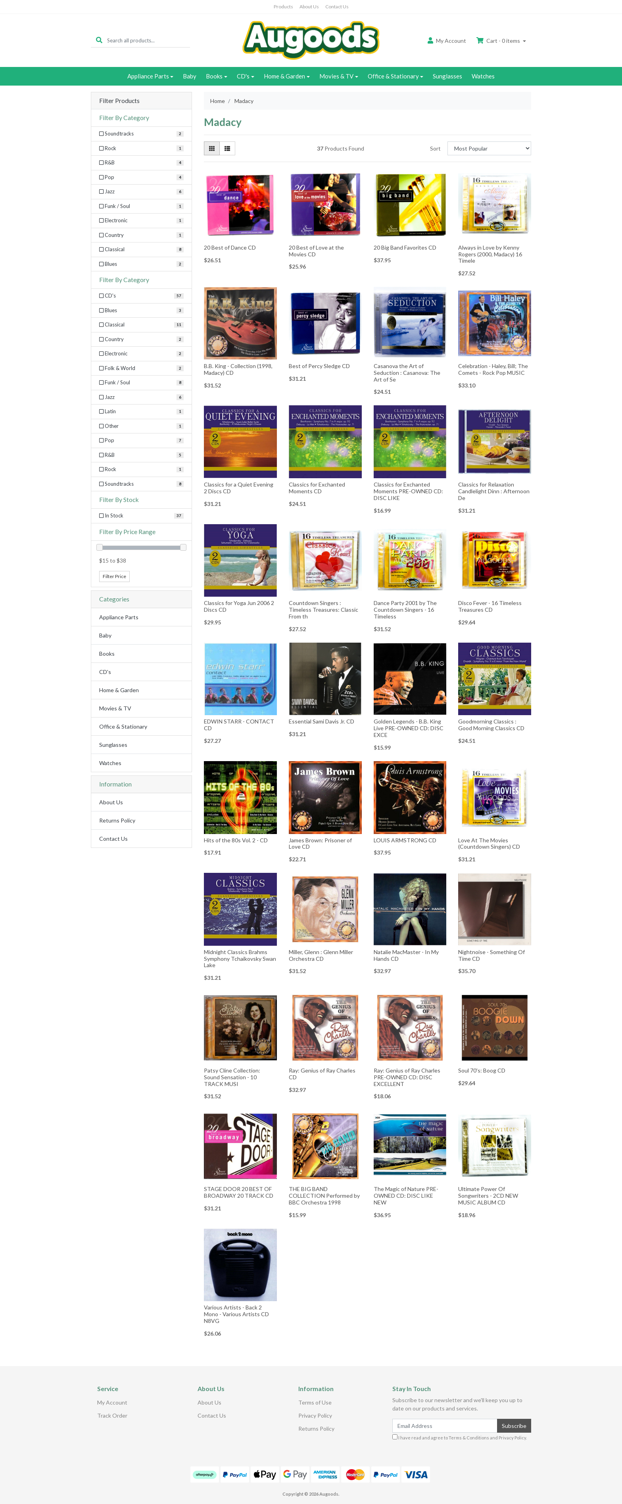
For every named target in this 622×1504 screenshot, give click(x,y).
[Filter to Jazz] (141, 397)
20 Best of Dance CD (230, 247)
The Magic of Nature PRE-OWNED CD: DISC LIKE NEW (406, 1195)
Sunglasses (447, 76)
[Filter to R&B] (141, 455)
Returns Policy (117, 820)
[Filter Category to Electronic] (141, 220)
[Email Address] (444, 1426)
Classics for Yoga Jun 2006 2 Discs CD (239, 606)
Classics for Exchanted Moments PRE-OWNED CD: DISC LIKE (408, 491)
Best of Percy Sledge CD (319, 366)
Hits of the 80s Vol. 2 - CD (236, 840)
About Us (309, 7)
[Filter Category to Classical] (141, 249)
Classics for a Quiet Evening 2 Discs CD (238, 487)
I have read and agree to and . (459, 1437)
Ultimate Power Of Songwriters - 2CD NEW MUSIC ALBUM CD (488, 1195)
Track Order (112, 1415)
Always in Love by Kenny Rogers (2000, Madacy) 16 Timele (490, 254)
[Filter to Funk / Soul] (141, 382)
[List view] (227, 148)
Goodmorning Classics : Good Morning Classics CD (491, 724)
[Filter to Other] (141, 426)
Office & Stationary (393, 76)
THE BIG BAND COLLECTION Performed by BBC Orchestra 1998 (324, 1195)
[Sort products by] (489, 148)
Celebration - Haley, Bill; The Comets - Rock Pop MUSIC (493, 369)
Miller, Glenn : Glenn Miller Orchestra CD (321, 955)
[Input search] (148, 40)
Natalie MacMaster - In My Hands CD (406, 955)
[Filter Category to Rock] (141, 148)
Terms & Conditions (469, 1437)
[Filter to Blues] (141, 310)
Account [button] (447, 40)
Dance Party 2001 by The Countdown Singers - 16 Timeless (405, 609)
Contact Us (337, 7)
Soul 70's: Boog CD (481, 1070)
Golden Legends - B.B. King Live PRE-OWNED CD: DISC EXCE (408, 728)
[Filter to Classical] (141, 324)
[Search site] (99, 40)
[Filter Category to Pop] (141, 177)
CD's (243, 76)
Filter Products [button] (119, 100)
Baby (189, 76)
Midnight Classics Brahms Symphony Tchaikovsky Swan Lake (240, 959)
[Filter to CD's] (141, 295)
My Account (112, 1402)
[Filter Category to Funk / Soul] (141, 206)
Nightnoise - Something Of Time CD (491, 955)
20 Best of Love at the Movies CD (316, 251)
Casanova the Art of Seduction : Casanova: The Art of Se (407, 373)
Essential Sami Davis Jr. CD (321, 721)
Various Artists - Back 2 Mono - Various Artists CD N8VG (236, 1314)
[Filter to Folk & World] (141, 368)
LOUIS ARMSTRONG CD (405, 840)
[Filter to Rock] (141, 469)
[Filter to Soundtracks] (141, 484)
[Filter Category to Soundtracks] (141, 133)
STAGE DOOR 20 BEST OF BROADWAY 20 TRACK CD (238, 1192)
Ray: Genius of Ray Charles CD (322, 1073)
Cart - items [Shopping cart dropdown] (498, 40)
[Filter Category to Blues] (141, 264)
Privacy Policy (315, 1415)
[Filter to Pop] (141, 440)
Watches (483, 76)
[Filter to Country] (141, 339)
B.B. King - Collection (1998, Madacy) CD (238, 369)
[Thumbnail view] (212, 148)
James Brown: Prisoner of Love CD (320, 843)
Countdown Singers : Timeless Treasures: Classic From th (323, 609)
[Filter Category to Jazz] (141, 191)
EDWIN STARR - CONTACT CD (239, 724)
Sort (435, 148)
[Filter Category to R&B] (141, 162)
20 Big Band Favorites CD (405, 247)
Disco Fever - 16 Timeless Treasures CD (490, 606)
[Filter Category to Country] (141, 235)
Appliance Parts (148, 76)
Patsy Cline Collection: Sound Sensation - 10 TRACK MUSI (232, 1077)
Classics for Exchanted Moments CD (317, 487)
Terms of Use (315, 1402)
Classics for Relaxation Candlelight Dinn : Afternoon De (494, 491)
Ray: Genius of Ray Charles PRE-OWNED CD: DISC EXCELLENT (407, 1077)
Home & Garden (284, 76)
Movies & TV (336, 76)
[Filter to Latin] (141, 411)
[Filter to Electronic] (141, 353)
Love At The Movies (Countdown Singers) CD (489, 843)
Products (283, 7)
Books (214, 76)
